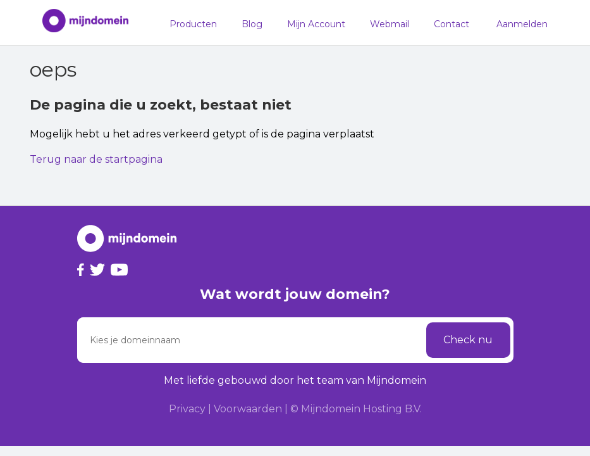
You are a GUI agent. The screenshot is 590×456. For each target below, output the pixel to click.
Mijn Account (316, 24)
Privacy (187, 409)
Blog (252, 24)
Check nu (468, 340)
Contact (451, 24)
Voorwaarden (248, 409)
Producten (193, 24)
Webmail (389, 24)
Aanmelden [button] (522, 24)
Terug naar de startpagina (96, 159)
